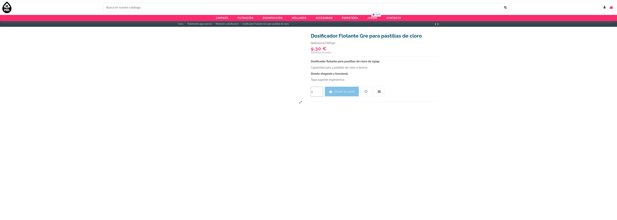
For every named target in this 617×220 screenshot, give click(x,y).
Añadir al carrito (342, 91)
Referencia (318, 43)
